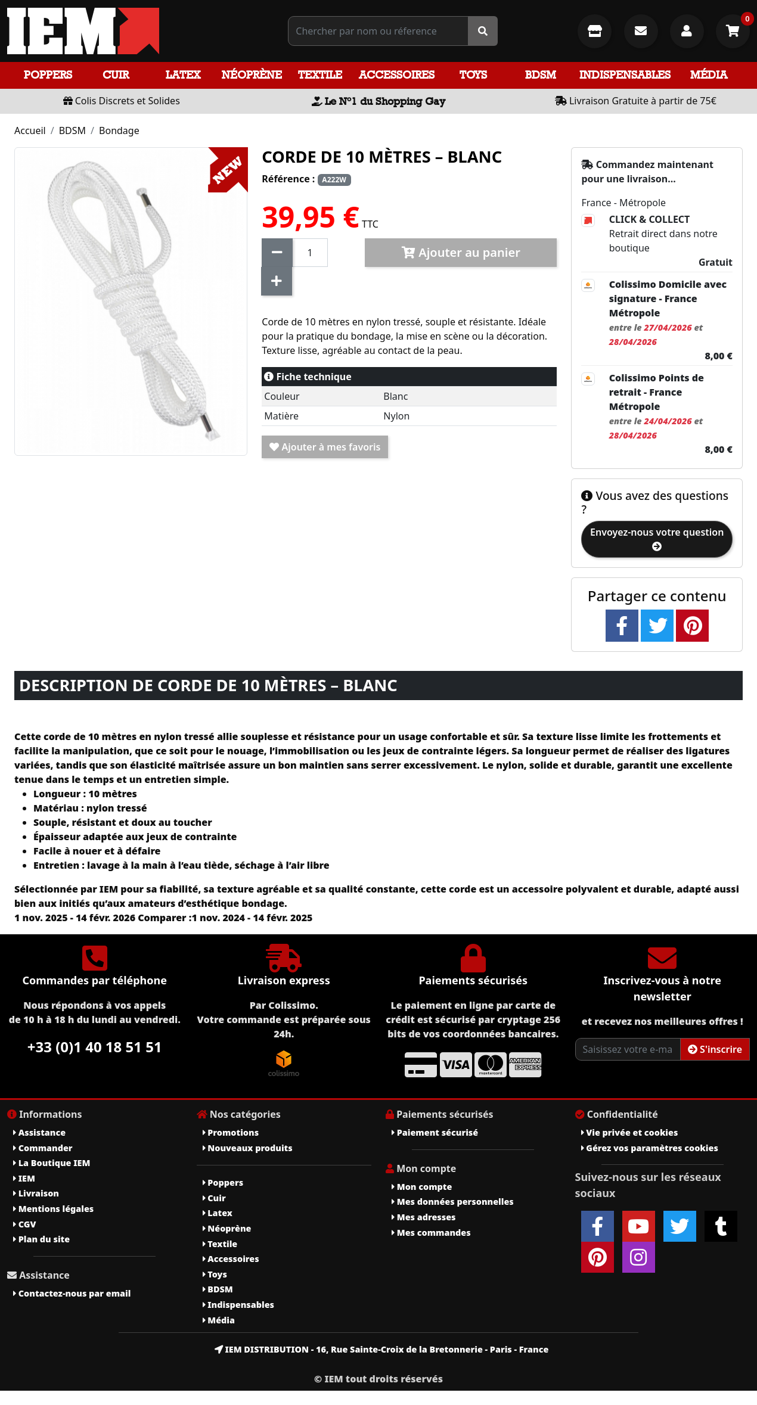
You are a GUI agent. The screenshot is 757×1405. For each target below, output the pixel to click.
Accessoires (397, 75)
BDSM (540, 75)
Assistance (39, 1132)
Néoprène (252, 75)
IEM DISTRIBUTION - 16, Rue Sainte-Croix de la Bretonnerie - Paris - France (382, 1349)
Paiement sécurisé (435, 1132)
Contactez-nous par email (72, 1293)
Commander (43, 1148)
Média (708, 75)
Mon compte (422, 1186)
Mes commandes (431, 1232)
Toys (473, 75)
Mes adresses (424, 1217)
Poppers (48, 75)
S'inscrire (715, 1049)
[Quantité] (310, 252)
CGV (24, 1224)
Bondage (119, 130)
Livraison (36, 1193)
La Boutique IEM (51, 1162)
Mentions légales (53, 1208)
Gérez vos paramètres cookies (649, 1148)
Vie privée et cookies (629, 1132)
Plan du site (41, 1239)
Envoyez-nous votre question (657, 538)
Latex (183, 75)
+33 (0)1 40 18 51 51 (94, 1046)
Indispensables (625, 75)
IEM (24, 1178)
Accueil (30, 130)
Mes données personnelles (453, 1201)
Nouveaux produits (248, 1148)
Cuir (116, 75)
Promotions (231, 1132)
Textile (320, 75)
